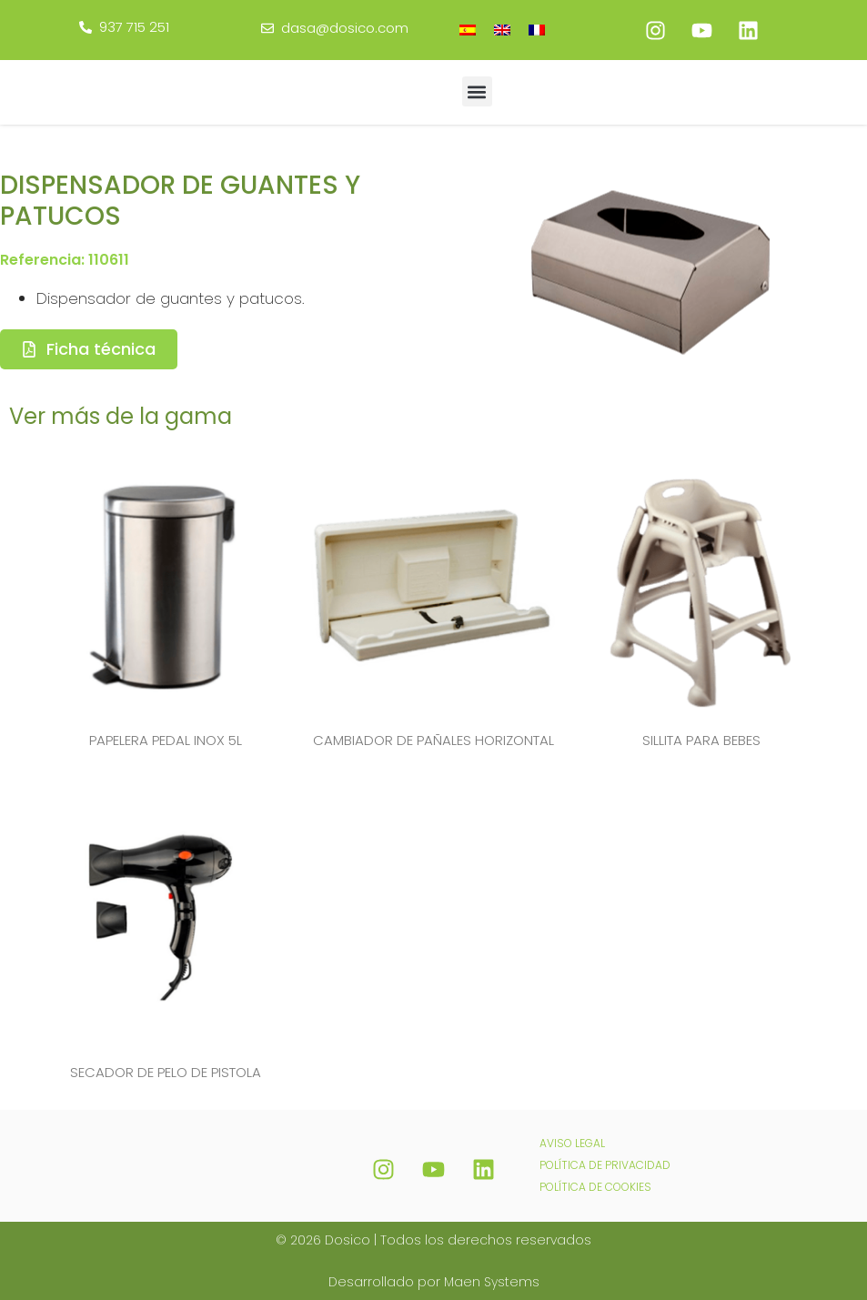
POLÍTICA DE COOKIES (595, 1185)
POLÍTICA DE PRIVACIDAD (604, 1163)
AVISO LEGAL (572, 1141)
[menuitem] (467, 29)
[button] (477, 91)
